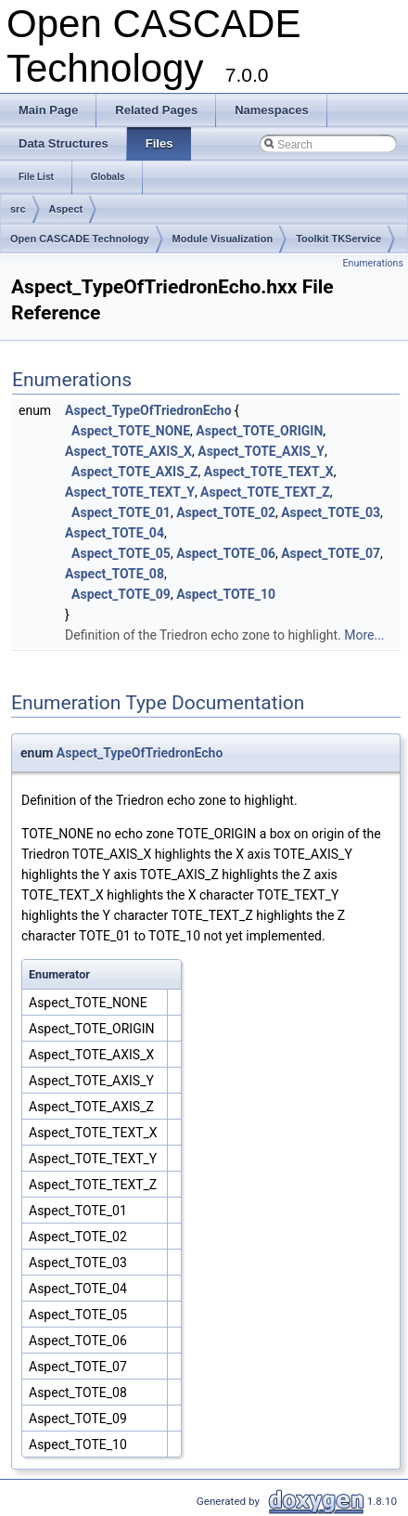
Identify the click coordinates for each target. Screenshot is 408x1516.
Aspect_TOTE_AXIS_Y (261, 451)
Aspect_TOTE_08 (114, 573)
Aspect (66, 208)
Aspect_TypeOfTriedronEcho (148, 410)
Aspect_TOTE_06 (225, 553)
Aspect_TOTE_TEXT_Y (130, 492)
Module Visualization (223, 238)
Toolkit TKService (338, 238)
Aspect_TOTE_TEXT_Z (265, 492)
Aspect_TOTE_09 (121, 594)
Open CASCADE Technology (79, 238)
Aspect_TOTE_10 (225, 594)
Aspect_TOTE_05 (121, 553)
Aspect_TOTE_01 (121, 512)
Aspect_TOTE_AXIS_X (128, 451)
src (18, 208)
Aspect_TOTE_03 (330, 512)
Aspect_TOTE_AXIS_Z (134, 471)
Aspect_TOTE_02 (225, 512)
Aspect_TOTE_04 (114, 532)
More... (364, 635)
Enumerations (372, 263)
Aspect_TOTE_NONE (130, 430)
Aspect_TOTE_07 (330, 553)
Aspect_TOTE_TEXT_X (269, 471)
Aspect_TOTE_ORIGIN (259, 430)
